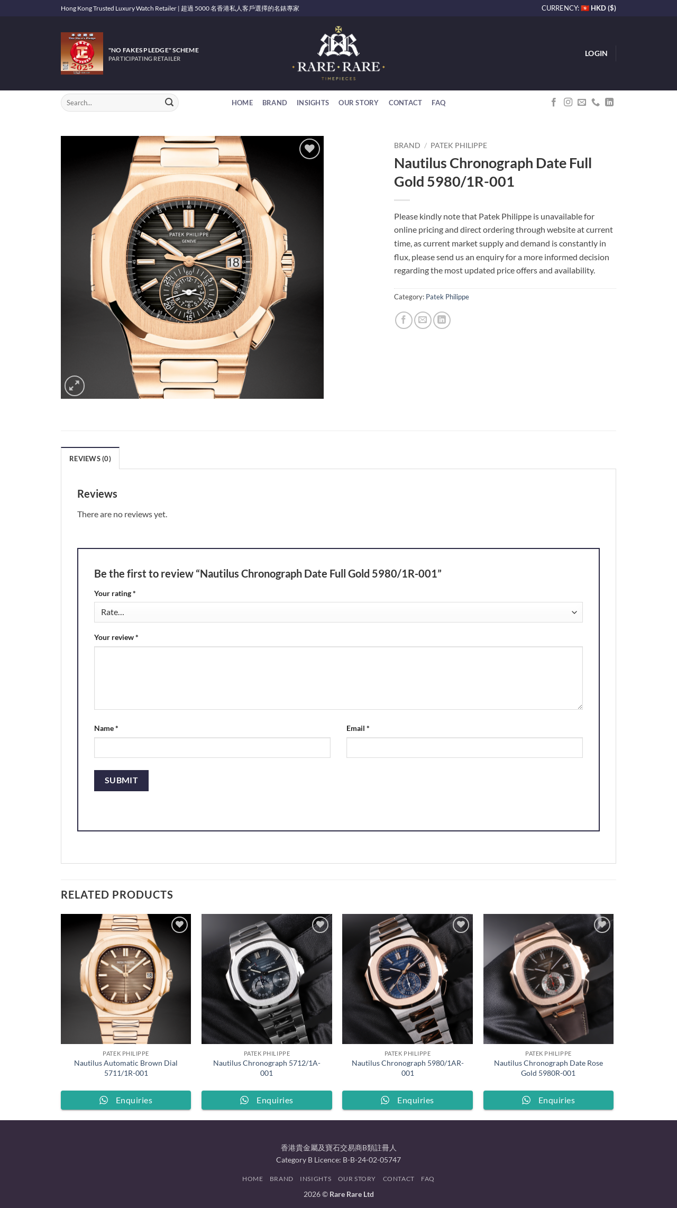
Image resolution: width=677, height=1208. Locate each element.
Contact (406, 102)
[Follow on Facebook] (554, 102)
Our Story (358, 102)
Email (358, 728)
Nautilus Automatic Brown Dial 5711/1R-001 (126, 1067)
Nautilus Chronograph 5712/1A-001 (267, 1067)
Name (106, 728)
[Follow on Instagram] (568, 102)
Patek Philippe (459, 145)
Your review (116, 637)
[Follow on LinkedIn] (609, 102)
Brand (274, 102)
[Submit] (169, 103)
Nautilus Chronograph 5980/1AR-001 (408, 1067)
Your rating (115, 593)
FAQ (438, 102)
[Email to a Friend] (423, 320)
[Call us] (595, 102)
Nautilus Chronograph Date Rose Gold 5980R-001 (548, 1067)
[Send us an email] (582, 102)
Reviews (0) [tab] (90, 458)
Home (242, 102)
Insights (313, 102)
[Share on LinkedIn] (442, 320)
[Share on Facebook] (404, 320)
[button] (596, 53)
